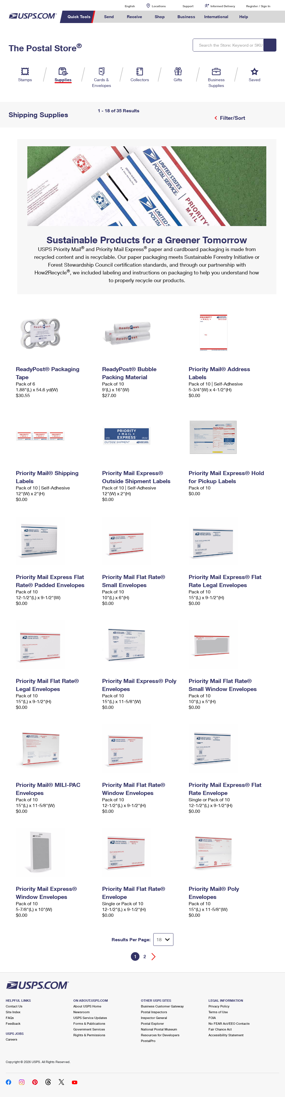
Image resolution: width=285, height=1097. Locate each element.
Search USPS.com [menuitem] (262, 17)
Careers (11, 1039)
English (124, 6)
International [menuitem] (216, 16)
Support (188, 6)
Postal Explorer (152, 1023)
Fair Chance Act (220, 1029)
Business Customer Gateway (162, 1006)
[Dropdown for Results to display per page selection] (163, 939)
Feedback (13, 1023)
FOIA (212, 1018)
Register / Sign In (258, 6)
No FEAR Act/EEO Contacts (229, 1023)
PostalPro (148, 1041)
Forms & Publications (89, 1023)
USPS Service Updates (90, 1018)
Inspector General (154, 1018)
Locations (159, 6)
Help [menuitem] (243, 16)
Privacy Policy (219, 1006)
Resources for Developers (160, 1035)
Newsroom (81, 1012)
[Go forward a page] (154, 956)
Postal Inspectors (154, 1012)
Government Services (89, 1029)
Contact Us (14, 1006)
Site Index (13, 1012)
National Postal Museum (159, 1029)
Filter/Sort (232, 118)
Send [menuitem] (109, 16)
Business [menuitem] (186, 16)
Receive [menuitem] (134, 16)
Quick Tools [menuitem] (79, 16)
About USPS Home (87, 1006)
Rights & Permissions (89, 1035)
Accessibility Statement (226, 1035)
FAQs (10, 1018)
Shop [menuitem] (160, 16)
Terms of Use (218, 1012)
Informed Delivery (223, 6)
